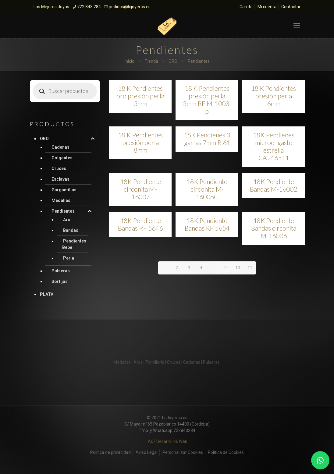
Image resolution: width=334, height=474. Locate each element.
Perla (68, 258)
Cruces (59, 168)
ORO (173, 61)
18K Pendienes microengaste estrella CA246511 (273, 146)
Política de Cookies (226, 452)
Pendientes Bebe (74, 244)
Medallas (61, 200)
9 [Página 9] (225, 267)
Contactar (290, 6)
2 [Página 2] (177, 267)
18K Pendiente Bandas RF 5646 (140, 224)
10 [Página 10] (237, 267)
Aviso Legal (147, 452)
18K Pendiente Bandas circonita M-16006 (273, 228)
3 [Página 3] (189, 267)
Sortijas (60, 281)
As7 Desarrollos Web (167, 441)
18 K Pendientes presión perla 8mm (140, 142)
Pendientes (63, 211)
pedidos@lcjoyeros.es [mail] (130, 6)
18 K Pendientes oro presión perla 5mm (140, 95)
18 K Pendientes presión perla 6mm (273, 95)
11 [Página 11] (249, 267)
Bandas (70, 230)
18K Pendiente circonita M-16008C (207, 189)
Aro (66, 219)
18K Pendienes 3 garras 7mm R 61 (207, 138)
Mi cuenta (267, 6)
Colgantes (62, 157)
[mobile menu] (297, 26)
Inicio (129, 61)
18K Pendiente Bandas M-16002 (273, 185)
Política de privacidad (110, 452)
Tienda (151, 61)
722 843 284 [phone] (89, 6)
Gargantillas (64, 189)
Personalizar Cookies (182, 452)
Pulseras (61, 270)
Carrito (246, 6)
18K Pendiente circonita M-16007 (140, 189)
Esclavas (60, 179)
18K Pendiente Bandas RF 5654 (207, 224)
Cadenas (60, 147)
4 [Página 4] (201, 267)
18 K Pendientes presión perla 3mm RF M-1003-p (207, 99)
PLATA (46, 294)
